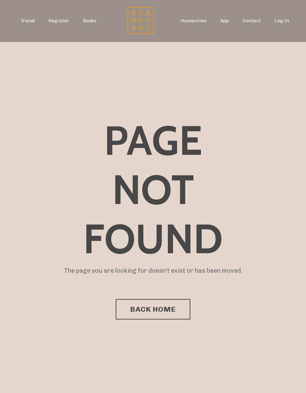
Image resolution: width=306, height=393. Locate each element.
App (224, 21)
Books (90, 21)
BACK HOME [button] (153, 309)
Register (58, 21)
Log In (282, 21)
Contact (252, 21)
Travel (27, 21)
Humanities (193, 21)
